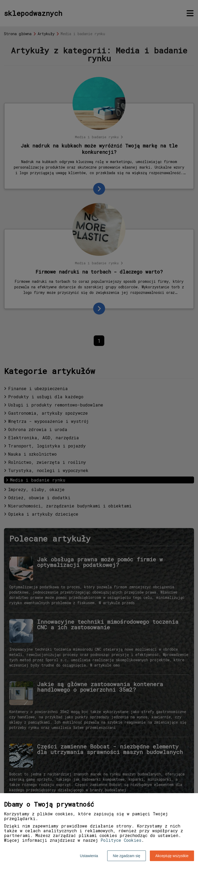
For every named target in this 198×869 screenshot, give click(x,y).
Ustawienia (89, 856)
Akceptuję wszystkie (171, 856)
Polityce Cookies (121, 840)
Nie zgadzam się (126, 856)
